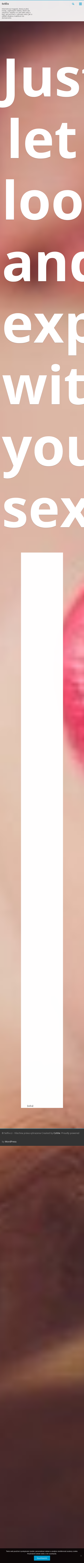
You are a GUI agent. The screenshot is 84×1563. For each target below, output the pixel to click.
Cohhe (57, 1124)
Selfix (5, 3)
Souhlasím (42, 1558)
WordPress (10, 1133)
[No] (81, 1556)
